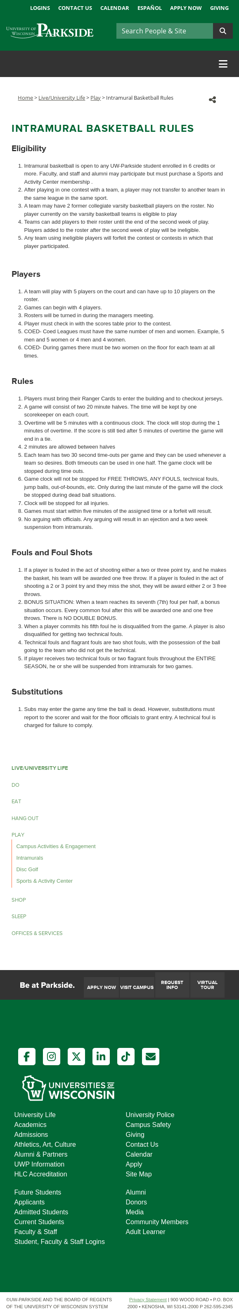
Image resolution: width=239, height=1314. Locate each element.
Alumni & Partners (41, 1154)
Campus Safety (148, 1124)
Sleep (19, 916)
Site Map (139, 1174)
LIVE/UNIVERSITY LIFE (40, 768)
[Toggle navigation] (223, 64)
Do (15, 785)
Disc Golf (27, 869)
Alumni (136, 1192)
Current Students (39, 1221)
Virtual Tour (207, 985)
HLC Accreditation (40, 1174)
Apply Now (186, 8)
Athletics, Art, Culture (45, 1144)
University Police (150, 1114)
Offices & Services (37, 933)
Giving (219, 8)
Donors (136, 1202)
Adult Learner (146, 1231)
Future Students (38, 1192)
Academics (30, 1124)
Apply (134, 1164)
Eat (16, 801)
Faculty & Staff (35, 1231)
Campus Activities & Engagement (55, 846)
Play (95, 97)
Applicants (29, 1202)
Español (149, 8)
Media (135, 1212)
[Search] (164, 31)
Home (25, 97)
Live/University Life (61, 97)
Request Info (172, 985)
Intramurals (29, 858)
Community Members (157, 1221)
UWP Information (39, 1164)
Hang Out (25, 818)
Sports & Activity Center (44, 881)
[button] (212, 99)
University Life (35, 1114)
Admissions (31, 1134)
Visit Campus (137, 987)
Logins (40, 8)
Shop (19, 900)
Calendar (114, 8)
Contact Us (75, 8)
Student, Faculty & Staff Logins (59, 1241)
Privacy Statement (148, 1299)
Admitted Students (41, 1212)
